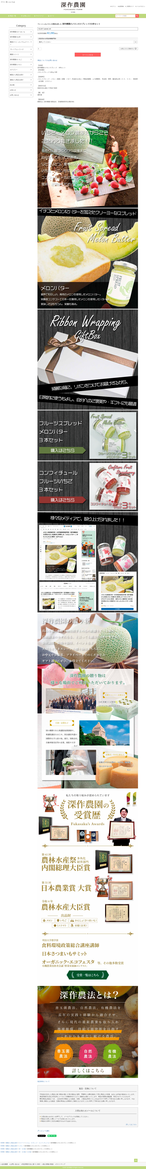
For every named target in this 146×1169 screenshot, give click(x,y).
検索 (137, 15)
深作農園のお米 (15, 37)
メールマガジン (140, 6)
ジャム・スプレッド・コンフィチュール (37, 1143)
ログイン (113, 6)
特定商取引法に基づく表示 (31, 1164)
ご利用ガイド (130, 6)
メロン (21, 1146)
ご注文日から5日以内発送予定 (47, 38)
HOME (2, 1143)
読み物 (12, 85)
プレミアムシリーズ (17, 49)
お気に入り (26, 16)
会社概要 (5, 1164)
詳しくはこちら (131, 1124)
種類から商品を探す (17, 75)
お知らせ (13, 90)
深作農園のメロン (16, 64)
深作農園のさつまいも (17, 32)
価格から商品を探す (17, 80)
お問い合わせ (14, 95)
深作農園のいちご (16, 59)
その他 (29, 1152)
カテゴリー (13, 70)
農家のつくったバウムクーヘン (20, 43)
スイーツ (21, 1143)
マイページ (39, 16)
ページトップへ (136, 1160)
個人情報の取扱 (48, 1164)
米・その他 (22, 1149)
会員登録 (121, 6)
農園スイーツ (14, 54)
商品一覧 (12, 16)
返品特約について (43, 1081)
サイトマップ (60, 1164)
